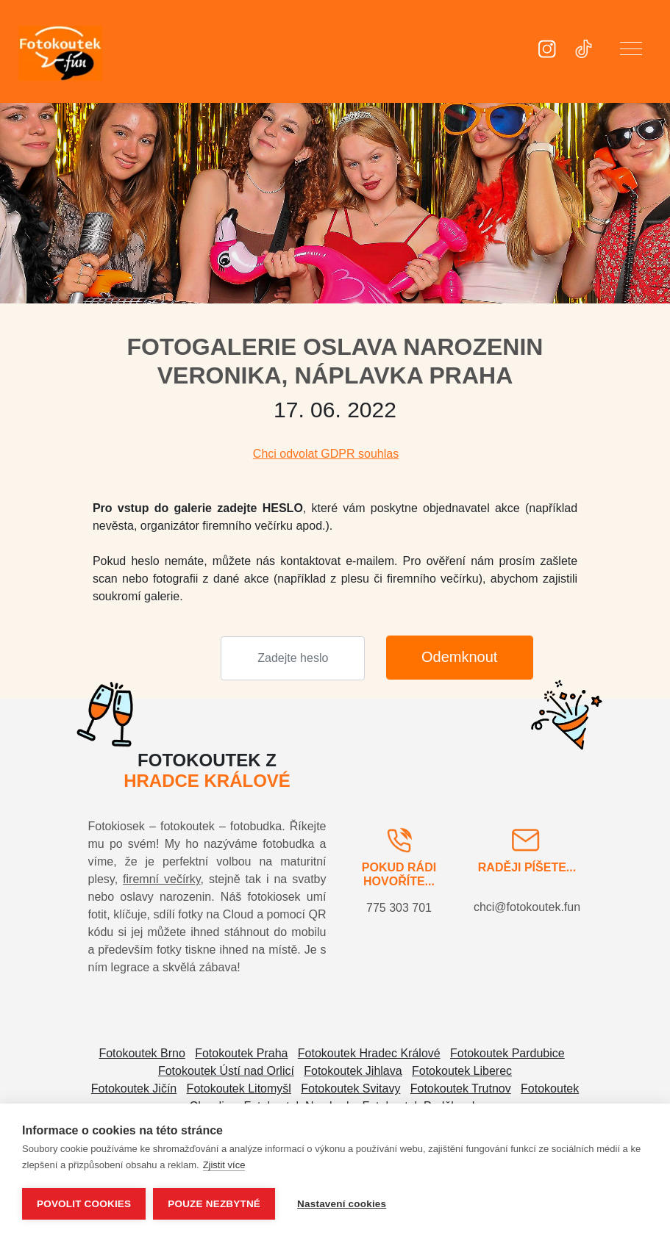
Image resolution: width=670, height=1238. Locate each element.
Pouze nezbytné (214, 1203)
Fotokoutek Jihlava (353, 1071)
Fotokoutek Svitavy (350, 1088)
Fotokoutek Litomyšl (239, 1088)
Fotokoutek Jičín (134, 1088)
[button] (631, 51)
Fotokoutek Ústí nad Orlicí (226, 1071)
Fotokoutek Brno (142, 1053)
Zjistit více (224, 1164)
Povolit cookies (84, 1203)
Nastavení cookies (341, 1203)
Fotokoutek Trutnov (460, 1088)
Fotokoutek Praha (241, 1053)
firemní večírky (161, 879)
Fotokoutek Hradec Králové (369, 1053)
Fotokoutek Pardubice (507, 1053)
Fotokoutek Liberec (462, 1071)
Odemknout (459, 657)
